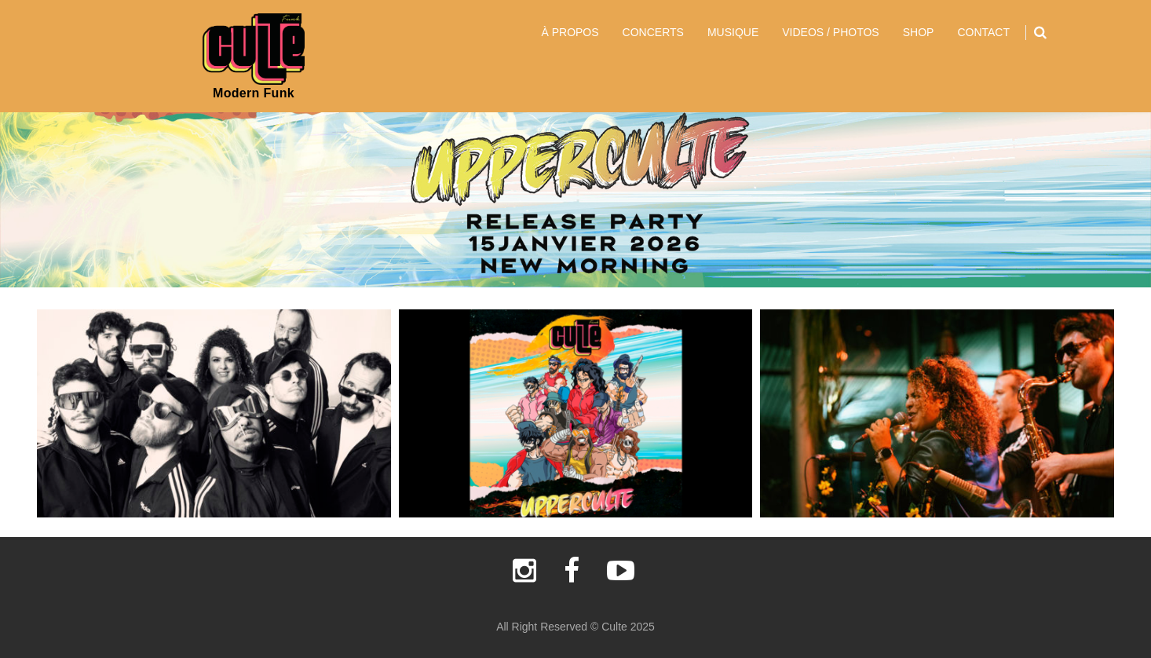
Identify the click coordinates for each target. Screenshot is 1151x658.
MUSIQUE (732, 32)
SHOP (918, 32)
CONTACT (983, 32)
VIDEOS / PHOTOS (830, 32)
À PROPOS (569, 32)
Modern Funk (253, 93)
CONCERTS (653, 32)
